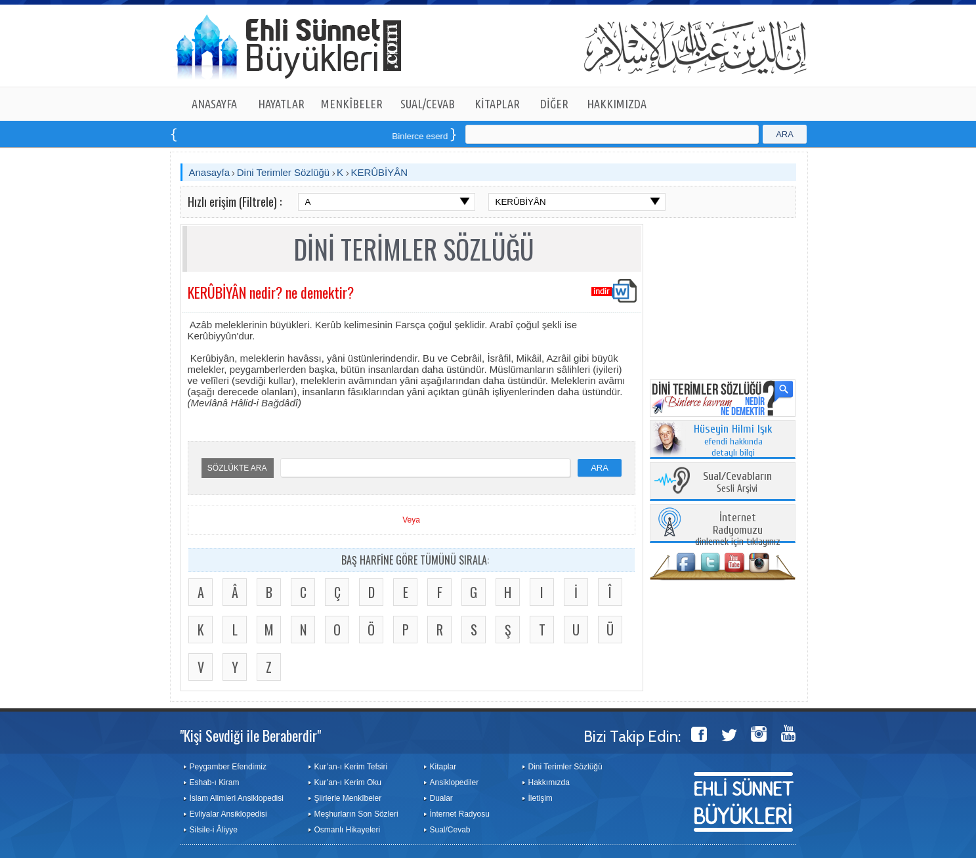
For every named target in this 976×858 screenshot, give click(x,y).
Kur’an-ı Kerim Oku (347, 782)
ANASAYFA (214, 103)
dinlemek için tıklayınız (737, 530)
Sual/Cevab (450, 829)
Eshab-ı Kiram (215, 782)
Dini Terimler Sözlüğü (283, 172)
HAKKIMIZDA (617, 103)
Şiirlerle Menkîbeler (348, 798)
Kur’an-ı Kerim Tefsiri (351, 766)
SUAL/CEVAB (427, 103)
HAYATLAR (281, 103)
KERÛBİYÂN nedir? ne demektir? (271, 292)
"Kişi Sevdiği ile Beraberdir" (250, 735)
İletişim (540, 798)
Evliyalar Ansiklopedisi (228, 814)
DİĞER (554, 103)
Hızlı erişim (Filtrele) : (235, 201)
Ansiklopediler (454, 782)
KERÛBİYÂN (379, 172)
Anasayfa (209, 172)
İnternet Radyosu (460, 814)
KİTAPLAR (497, 103)
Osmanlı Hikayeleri (347, 829)
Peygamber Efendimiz (228, 766)
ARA (785, 134)
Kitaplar (443, 766)
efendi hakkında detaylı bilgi (733, 441)
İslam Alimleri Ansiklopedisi (237, 798)
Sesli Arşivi (737, 482)
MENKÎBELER (352, 103)
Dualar (441, 798)
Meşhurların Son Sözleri (356, 814)
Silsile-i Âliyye (214, 829)
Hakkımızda (549, 782)
